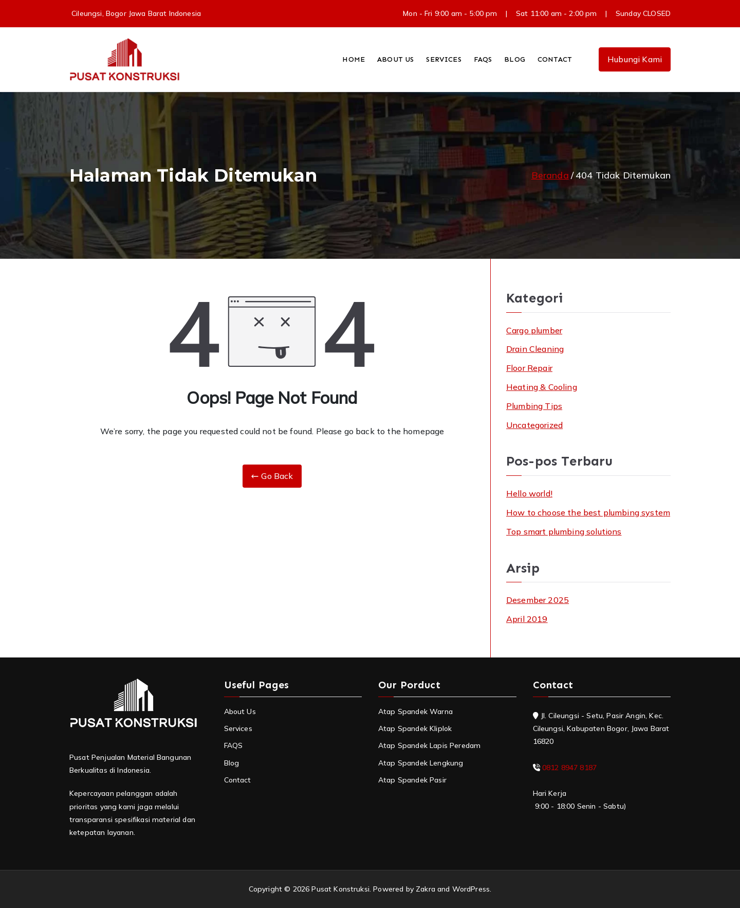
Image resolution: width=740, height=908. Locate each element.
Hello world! (529, 493)
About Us (240, 711)
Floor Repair (529, 368)
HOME (353, 59)
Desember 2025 (537, 600)
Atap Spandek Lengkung (420, 763)
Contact (237, 780)
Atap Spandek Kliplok (415, 728)
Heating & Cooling (541, 387)
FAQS (483, 59)
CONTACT (555, 59)
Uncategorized (534, 425)
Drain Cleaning (535, 349)
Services (238, 728)
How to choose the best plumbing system (588, 512)
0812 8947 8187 (569, 767)
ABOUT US (395, 59)
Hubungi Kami (634, 59)
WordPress (471, 889)
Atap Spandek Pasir (412, 780)
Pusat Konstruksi (340, 889)
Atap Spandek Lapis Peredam (429, 745)
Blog (231, 763)
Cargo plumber (534, 330)
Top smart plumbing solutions (563, 531)
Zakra (425, 889)
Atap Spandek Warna (415, 711)
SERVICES (443, 59)
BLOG (514, 59)
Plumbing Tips (534, 406)
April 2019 (527, 619)
